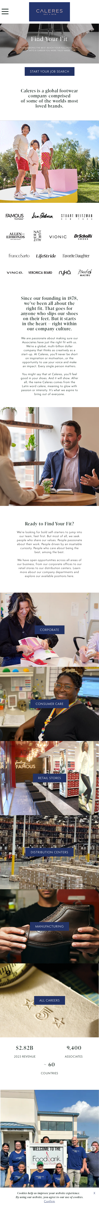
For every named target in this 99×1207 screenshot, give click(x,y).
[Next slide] (93, 1148)
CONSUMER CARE (50, 704)
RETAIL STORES (49, 778)
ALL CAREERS (49, 1000)
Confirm (49, 1201)
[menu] (5, 15)
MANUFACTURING (49, 926)
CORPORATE (49, 630)
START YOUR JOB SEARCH (49, 71)
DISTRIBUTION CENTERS (49, 852)
